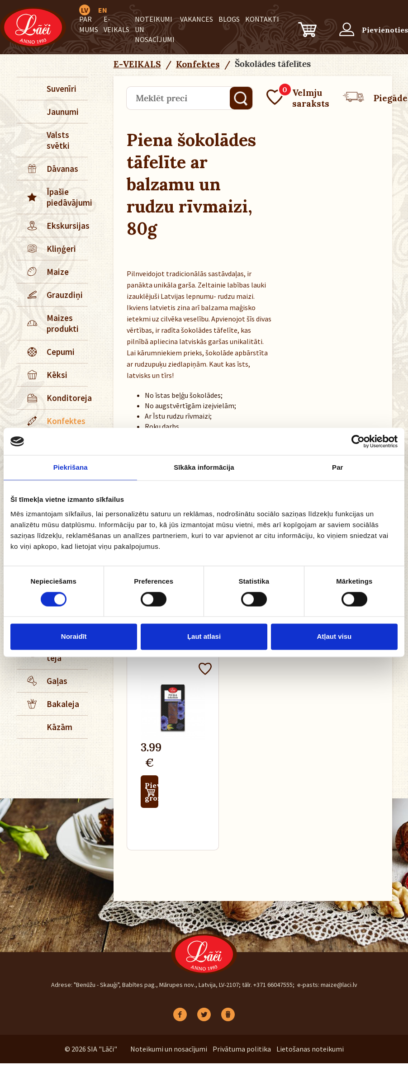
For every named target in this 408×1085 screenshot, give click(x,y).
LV (84, 9)
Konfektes (51, 421)
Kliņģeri (47, 248)
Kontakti (262, 19)
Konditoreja (53, 398)
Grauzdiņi (50, 294)
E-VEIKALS (137, 64)
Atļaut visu (334, 637)
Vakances (196, 19)
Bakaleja (48, 704)
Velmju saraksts (297, 98)
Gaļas (42, 681)
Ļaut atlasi (204, 637)
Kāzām (59, 727)
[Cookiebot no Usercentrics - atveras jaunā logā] (358, 441)
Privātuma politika (242, 1048)
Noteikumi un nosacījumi (168, 1048)
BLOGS (229, 19)
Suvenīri (61, 88)
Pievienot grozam (151, 791)
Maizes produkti (48, 323)
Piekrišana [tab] (70, 467)
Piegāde (375, 98)
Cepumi (46, 351)
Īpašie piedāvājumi (53, 197)
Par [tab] (337, 467)
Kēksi (42, 374)
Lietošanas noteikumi (310, 1048)
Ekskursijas (53, 225)
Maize (43, 271)
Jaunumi (63, 111)
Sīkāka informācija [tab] (204, 467)
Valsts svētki (58, 140)
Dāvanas (48, 168)
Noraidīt (74, 637)
